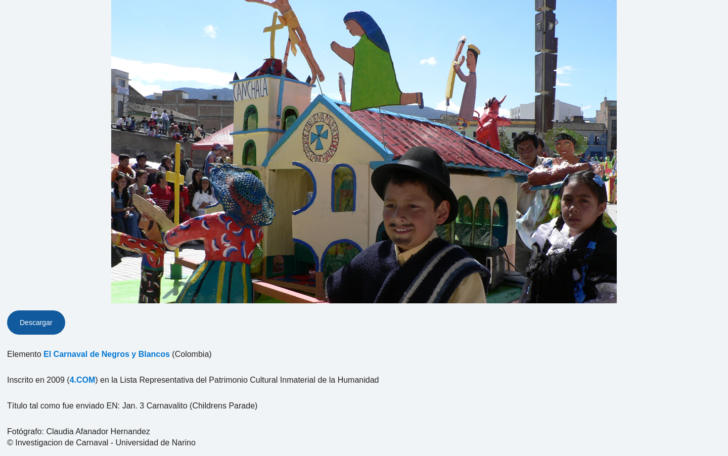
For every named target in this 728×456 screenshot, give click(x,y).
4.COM (83, 380)
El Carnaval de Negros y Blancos (106, 354)
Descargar (36, 322)
